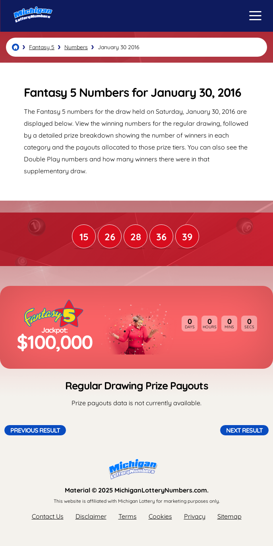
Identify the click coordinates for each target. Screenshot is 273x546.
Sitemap (229, 516)
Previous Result (35, 430)
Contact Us (48, 516)
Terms (127, 516)
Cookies (160, 516)
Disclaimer (91, 516)
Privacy (194, 516)
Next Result (244, 430)
